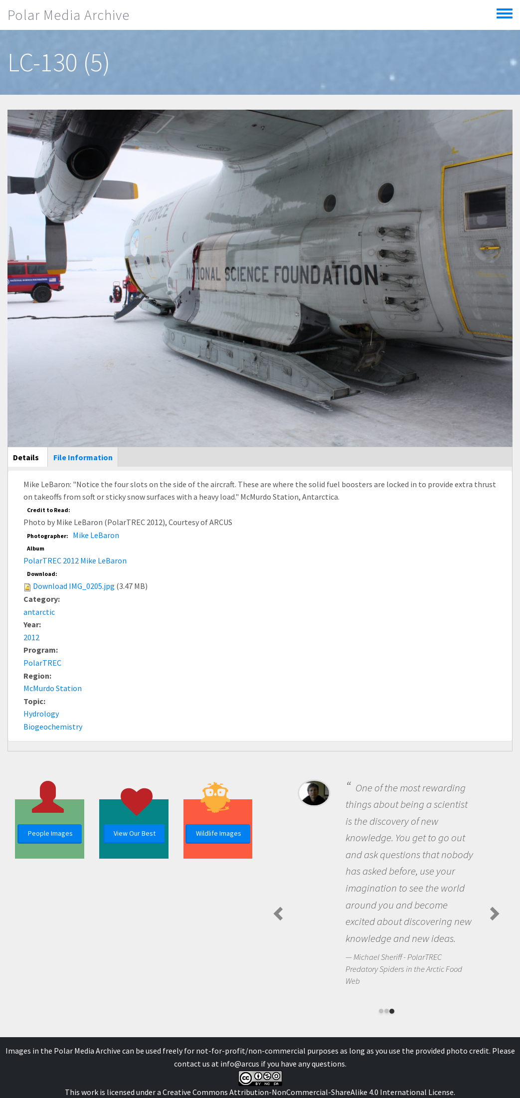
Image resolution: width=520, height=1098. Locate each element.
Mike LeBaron (96, 535)
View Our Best (135, 833)
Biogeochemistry (52, 727)
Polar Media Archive (68, 15)
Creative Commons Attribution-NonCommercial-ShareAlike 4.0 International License (308, 1092)
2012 (31, 637)
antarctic (39, 612)
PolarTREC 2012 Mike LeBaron (75, 560)
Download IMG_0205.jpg (74, 586)
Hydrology (41, 714)
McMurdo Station (52, 688)
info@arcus (239, 1064)
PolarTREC (42, 663)
